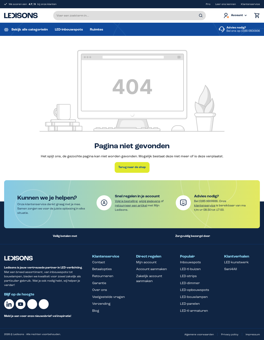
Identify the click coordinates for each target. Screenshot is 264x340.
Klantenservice (250, 4)
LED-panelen (190, 304)
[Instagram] (44, 304)
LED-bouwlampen (194, 297)
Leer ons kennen (225, 4)
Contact (98, 262)
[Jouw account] (235, 15)
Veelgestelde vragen (108, 297)
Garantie (99, 283)
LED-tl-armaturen (194, 311)
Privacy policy (229, 334)
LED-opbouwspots (194, 290)
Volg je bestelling (126, 201)
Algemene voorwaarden (199, 334)
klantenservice (204, 205)
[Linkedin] (9, 304)
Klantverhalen (236, 256)
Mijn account (146, 262)
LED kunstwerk (236, 262)
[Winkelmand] (256, 15)
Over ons (99, 290)
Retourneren (102, 276)
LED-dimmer (190, 283)
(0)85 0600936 (250, 31)
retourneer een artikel (131, 205)
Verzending (101, 304)
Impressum (253, 334)
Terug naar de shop (132, 167)
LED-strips (188, 276)
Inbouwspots (190, 262)
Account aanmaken (151, 269)
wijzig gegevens (149, 201)
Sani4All (230, 269)
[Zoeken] (201, 15)
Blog (95, 311)
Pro (208, 4)
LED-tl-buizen (190, 269)
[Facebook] (32, 304)
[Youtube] (21, 304)
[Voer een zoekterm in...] (129, 15)
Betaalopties (102, 269)
